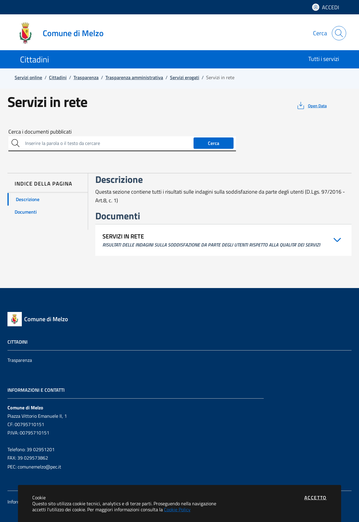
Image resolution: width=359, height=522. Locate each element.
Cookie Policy (177, 509)
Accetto (315, 497)
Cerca (213, 143)
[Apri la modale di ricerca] (339, 33)
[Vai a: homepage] (62, 33)
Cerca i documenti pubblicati (40, 132)
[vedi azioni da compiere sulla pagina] (311, 105)
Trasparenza (19, 360)
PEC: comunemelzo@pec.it (34, 466)
